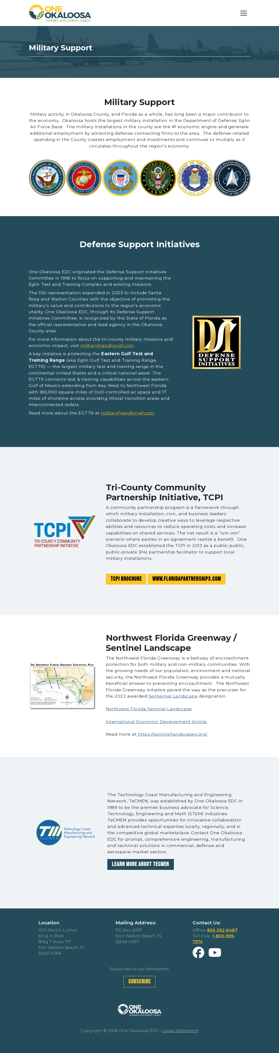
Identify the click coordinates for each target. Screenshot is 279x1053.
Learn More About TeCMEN (140, 864)
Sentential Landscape (173, 696)
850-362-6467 (222, 930)
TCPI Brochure (126, 578)
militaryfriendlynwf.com (107, 345)
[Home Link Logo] (60, 12)
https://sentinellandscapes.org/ (171, 734)
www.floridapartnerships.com (186, 578)
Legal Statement (180, 1030)
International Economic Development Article (157, 721)
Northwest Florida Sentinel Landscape (149, 708)
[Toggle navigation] (244, 13)
